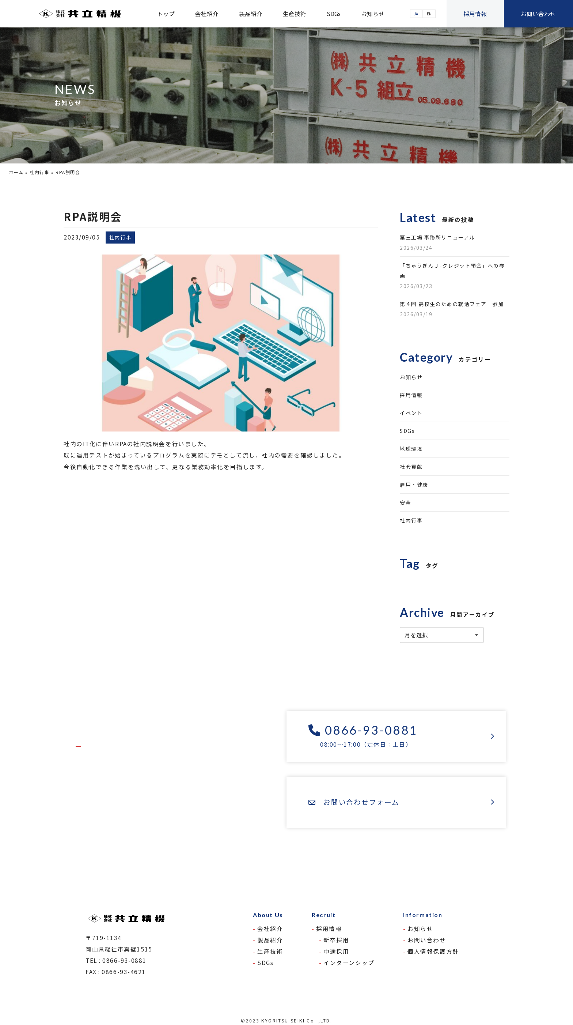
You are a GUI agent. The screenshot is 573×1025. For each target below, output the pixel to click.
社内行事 (39, 172)
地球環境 (411, 448)
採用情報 (475, 14)
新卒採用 (336, 940)
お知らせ (372, 14)
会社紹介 (207, 14)
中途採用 (336, 951)
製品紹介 (250, 14)
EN (429, 13)
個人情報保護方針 (433, 951)
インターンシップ (348, 962)
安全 (405, 502)
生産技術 (294, 14)
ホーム (16, 172)
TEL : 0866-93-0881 (116, 960)
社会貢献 (411, 466)
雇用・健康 (414, 484)
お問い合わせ (538, 14)
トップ (166, 14)
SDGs (334, 14)
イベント (411, 413)
